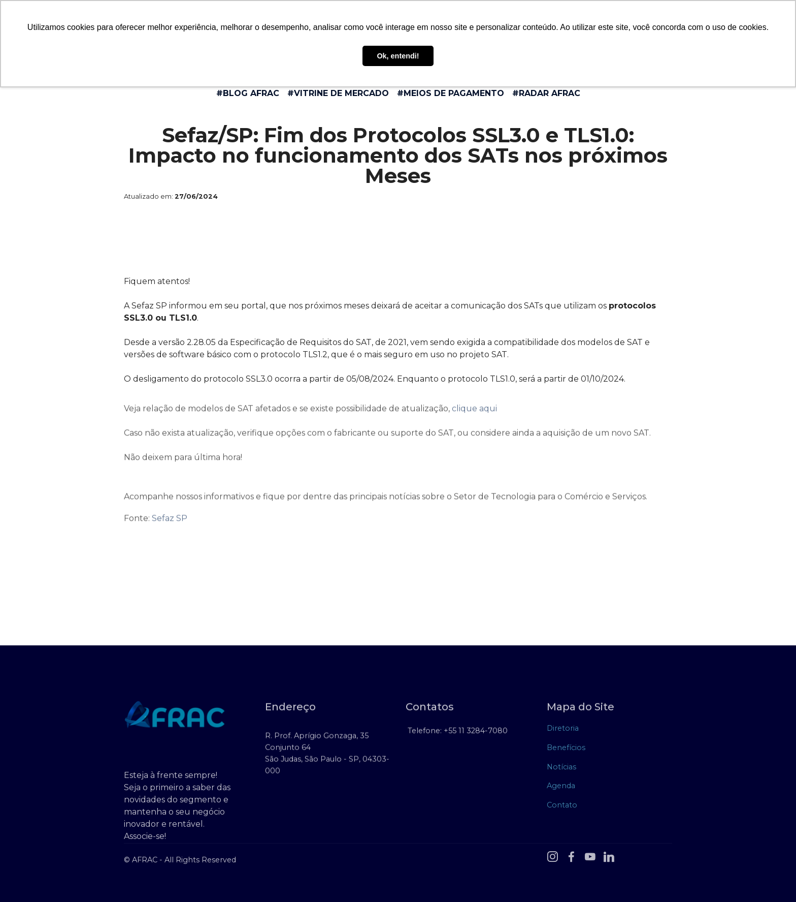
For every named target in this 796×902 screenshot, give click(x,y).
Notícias (561, 769)
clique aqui (474, 415)
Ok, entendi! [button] (398, 56)
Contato (562, 807)
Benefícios (566, 750)
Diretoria (563, 731)
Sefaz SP (169, 525)
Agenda (561, 788)
